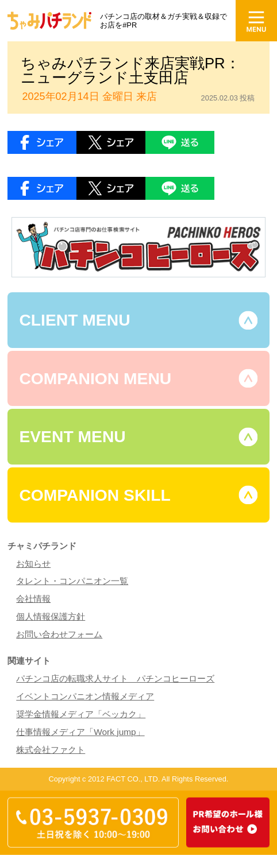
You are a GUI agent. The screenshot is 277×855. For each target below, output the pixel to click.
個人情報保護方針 (50, 616)
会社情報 (33, 598)
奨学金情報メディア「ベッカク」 (80, 714)
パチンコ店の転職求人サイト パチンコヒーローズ (115, 678)
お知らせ (33, 563)
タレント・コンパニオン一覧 (72, 581)
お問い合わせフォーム (59, 634)
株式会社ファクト (50, 750)
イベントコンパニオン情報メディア (85, 696)
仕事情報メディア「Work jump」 (80, 732)
